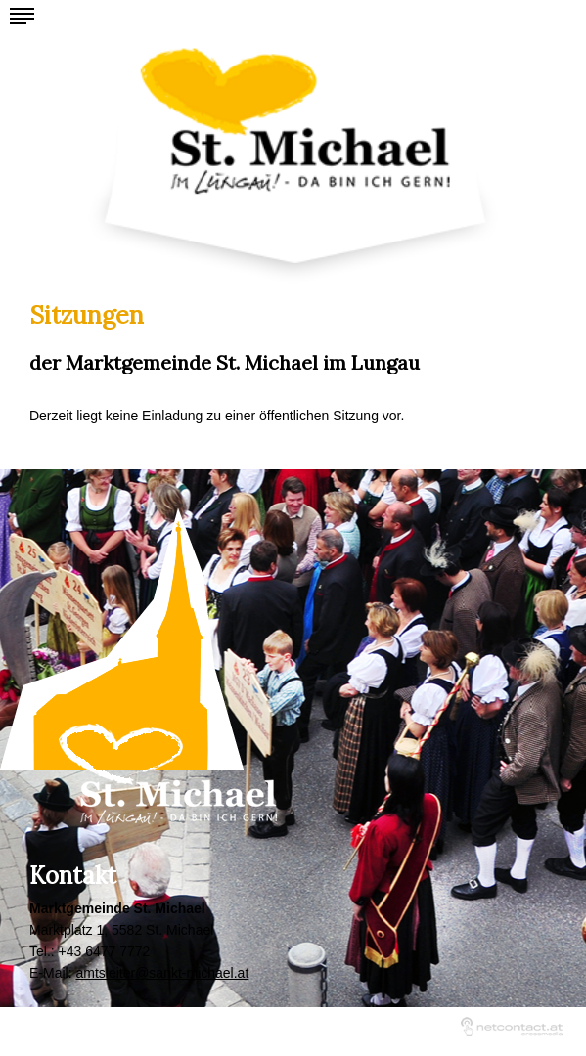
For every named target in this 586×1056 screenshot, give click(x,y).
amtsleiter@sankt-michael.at (161, 973)
